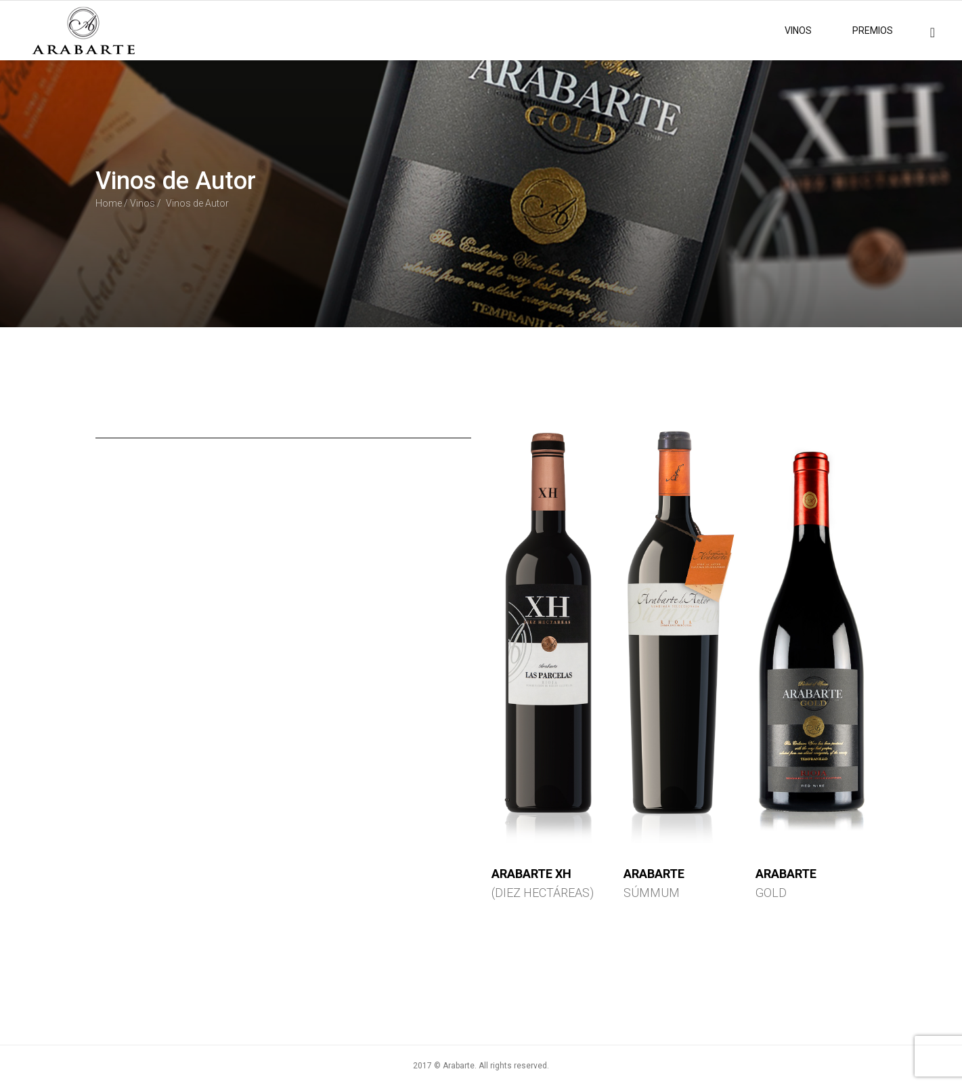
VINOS (798, 30)
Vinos (142, 203)
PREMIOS (872, 30)
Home (108, 203)
